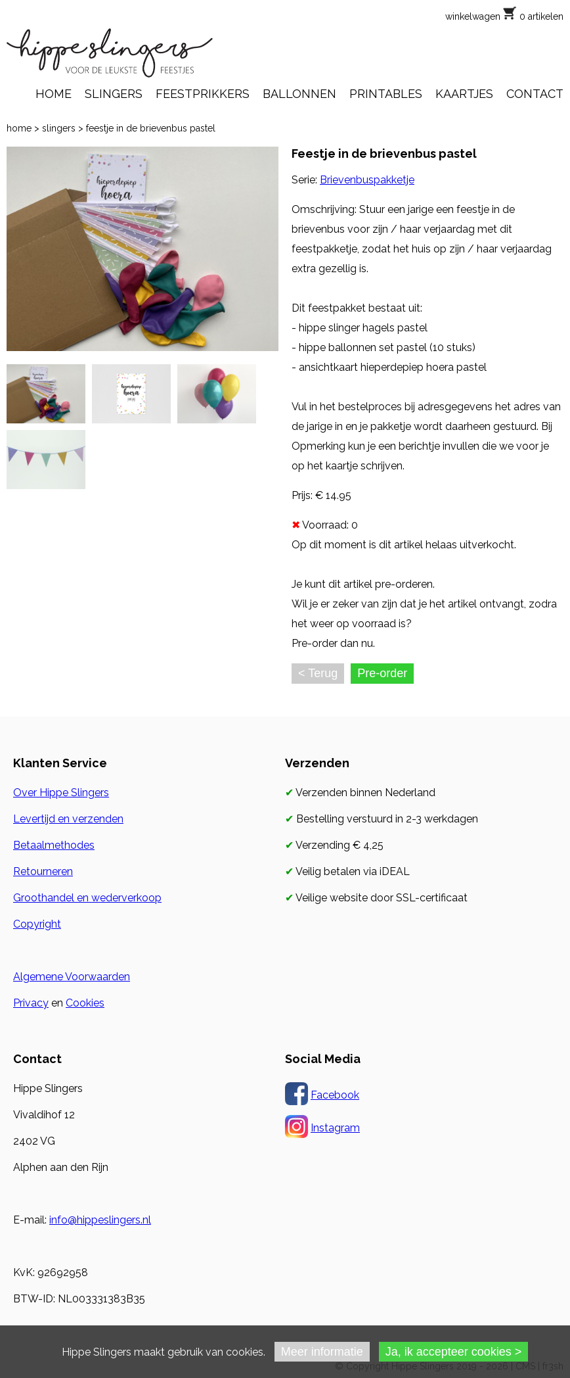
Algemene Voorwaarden (71, 976)
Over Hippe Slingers (61, 792)
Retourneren (43, 871)
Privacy (31, 1003)
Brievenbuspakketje (367, 180)
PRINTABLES (385, 94)
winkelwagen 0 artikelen (504, 16)
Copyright (37, 924)
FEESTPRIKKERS (203, 94)
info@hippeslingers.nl (100, 1220)
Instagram (335, 1128)
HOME (53, 94)
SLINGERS (113, 94)
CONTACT (534, 94)
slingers (59, 128)
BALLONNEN (299, 94)
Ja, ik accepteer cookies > (453, 1351)
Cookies (85, 1003)
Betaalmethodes (54, 845)
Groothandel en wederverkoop (87, 897)
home (19, 128)
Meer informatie (322, 1351)
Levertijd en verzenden (68, 819)
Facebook (335, 1095)
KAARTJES (464, 94)
